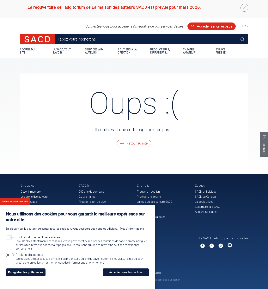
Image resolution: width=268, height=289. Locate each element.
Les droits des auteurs (34, 196)
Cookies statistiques (29, 260)
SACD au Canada (205, 196)
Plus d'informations (132, 233)
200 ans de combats (91, 191)
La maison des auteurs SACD (154, 201)
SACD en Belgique (205, 191)
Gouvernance (87, 196)
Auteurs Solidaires (206, 211)
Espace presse (221, 51)
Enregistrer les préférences (25, 277)
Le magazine (144, 206)
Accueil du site (27, 51)
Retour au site (134, 143)
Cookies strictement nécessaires (37, 242)
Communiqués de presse (94, 206)
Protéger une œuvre (149, 196)
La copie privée (204, 201)
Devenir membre (30, 191)
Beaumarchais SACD (208, 206)
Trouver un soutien (148, 191)
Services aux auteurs (94, 51)
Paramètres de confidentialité (15, 207)
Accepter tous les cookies (126, 277)
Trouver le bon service (92, 201)
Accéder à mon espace (211, 26)
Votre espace (29, 201)
